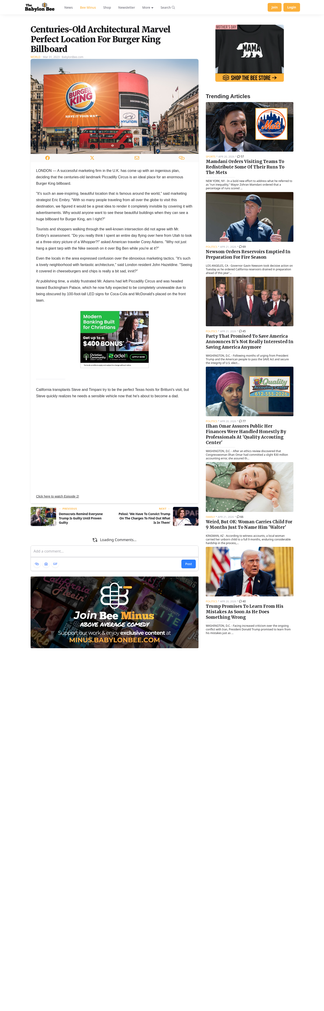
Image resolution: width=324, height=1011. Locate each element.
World (35, 114)
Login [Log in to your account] (291, 7)
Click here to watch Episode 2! (57, 553)
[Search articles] (168, 7)
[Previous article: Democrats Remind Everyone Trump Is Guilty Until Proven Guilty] (71, 573)
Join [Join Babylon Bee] (275, 7)
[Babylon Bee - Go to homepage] (39, 7)
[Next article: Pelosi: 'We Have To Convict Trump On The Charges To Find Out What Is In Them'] (158, 573)
